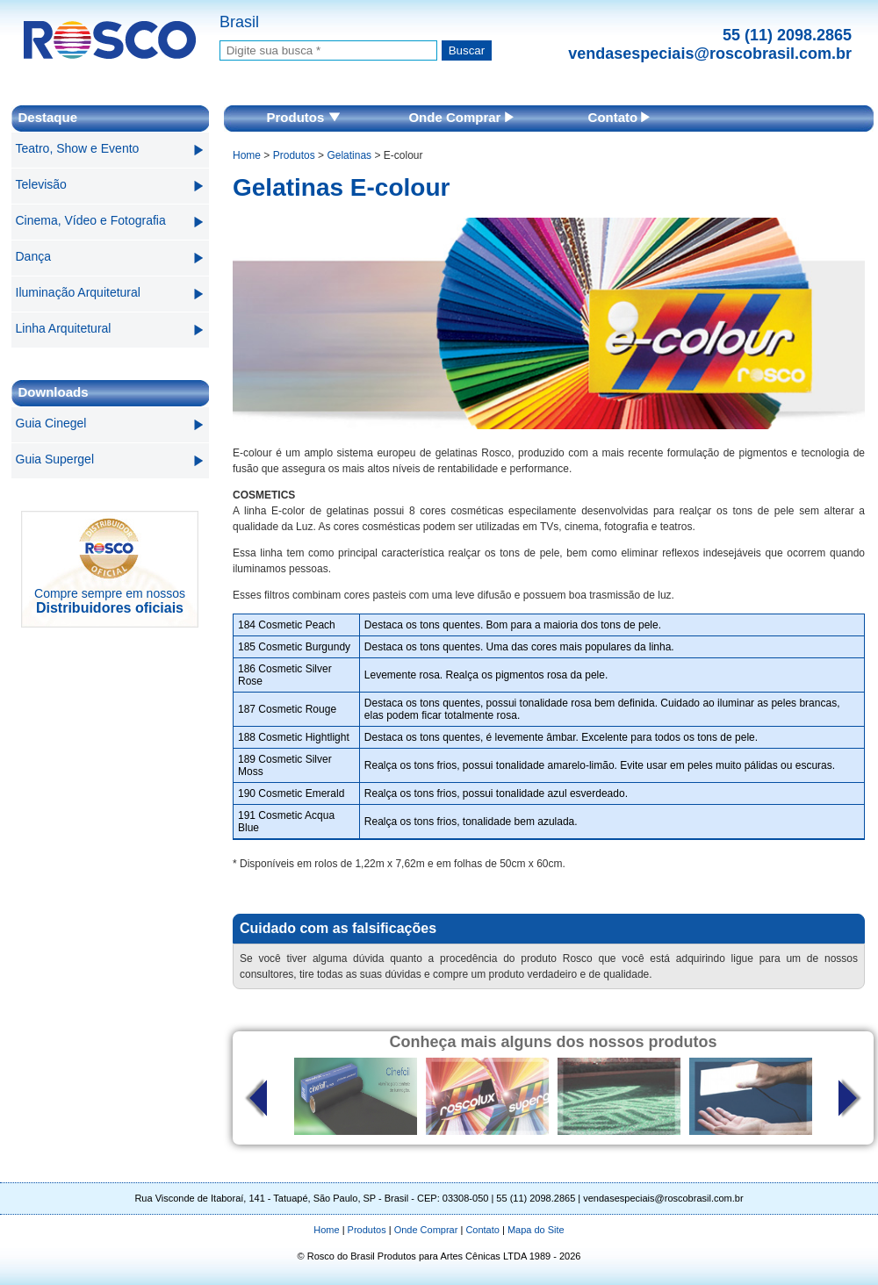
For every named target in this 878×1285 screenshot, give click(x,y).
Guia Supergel (55, 459)
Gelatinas (349, 155)
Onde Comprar (460, 117)
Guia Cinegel (51, 423)
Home (247, 155)
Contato (619, 117)
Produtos (303, 117)
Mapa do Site (536, 1229)
